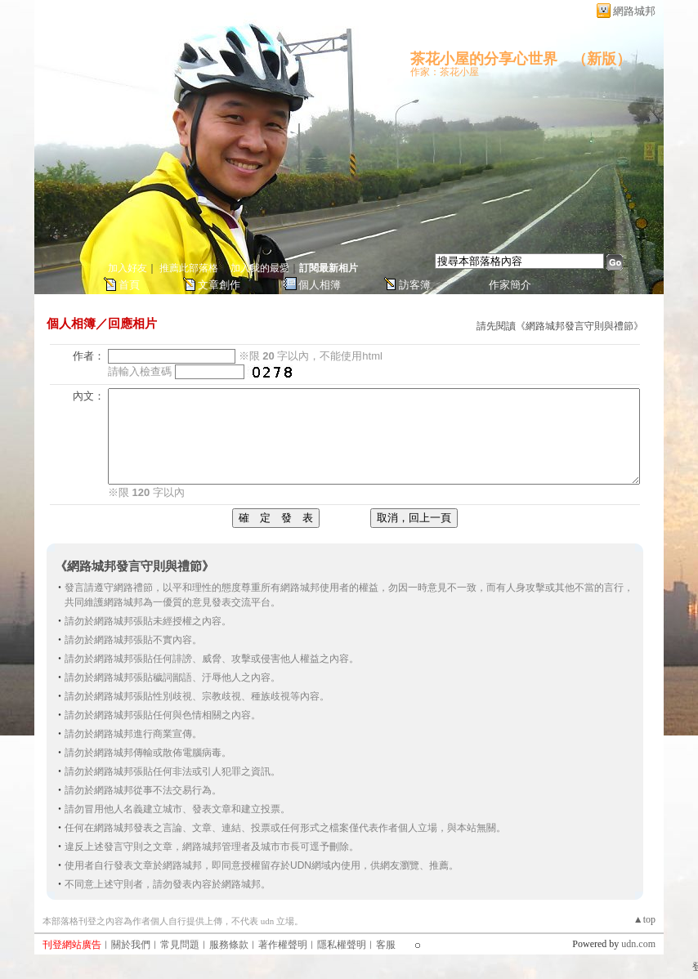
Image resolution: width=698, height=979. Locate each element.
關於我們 (130, 944)
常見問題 (179, 944)
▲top (644, 919)
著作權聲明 (282, 944)
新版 (601, 59)
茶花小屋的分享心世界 (483, 59)
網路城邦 (634, 11)
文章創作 (219, 285)
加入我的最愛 (259, 268)
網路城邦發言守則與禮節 (579, 326)
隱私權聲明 (341, 944)
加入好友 (127, 268)
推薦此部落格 (188, 268)
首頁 (129, 285)
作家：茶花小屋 (444, 72)
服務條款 (228, 944)
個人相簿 (319, 285)
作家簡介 (510, 285)
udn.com (638, 944)
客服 (386, 944)
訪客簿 (415, 285)
